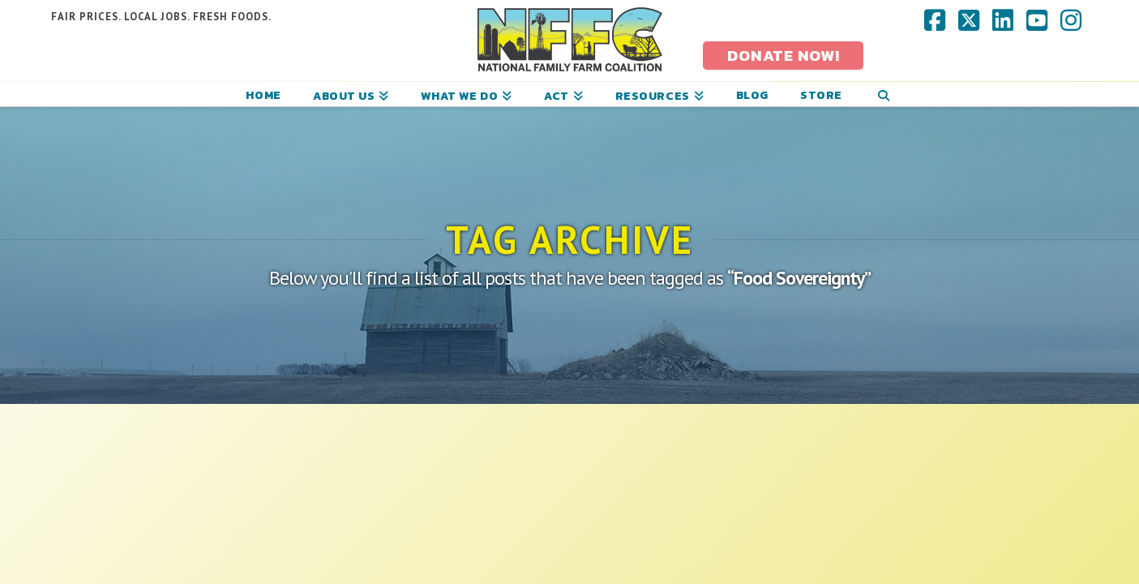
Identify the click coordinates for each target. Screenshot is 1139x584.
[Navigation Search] (884, 94)
